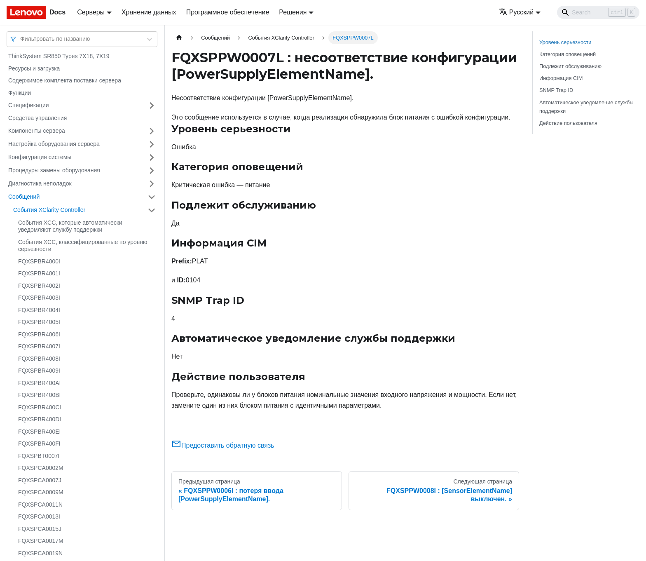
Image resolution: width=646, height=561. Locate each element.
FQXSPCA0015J (39, 529)
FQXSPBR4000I (39, 261)
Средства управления (37, 118)
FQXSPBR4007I (39, 346)
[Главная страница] (179, 37)
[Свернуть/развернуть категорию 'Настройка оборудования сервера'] (152, 144)
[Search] (598, 12)
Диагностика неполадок (40, 183)
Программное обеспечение (227, 12)
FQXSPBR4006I (39, 334)
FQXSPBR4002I (39, 285)
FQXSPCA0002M (40, 468)
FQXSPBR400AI (39, 383)
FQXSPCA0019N (40, 553)
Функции (19, 92)
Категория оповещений (567, 54)
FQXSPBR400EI (39, 431)
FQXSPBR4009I (39, 370)
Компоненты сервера (36, 130)
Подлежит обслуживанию (570, 66)
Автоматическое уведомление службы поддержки (586, 106)
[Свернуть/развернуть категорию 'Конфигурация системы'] (152, 157)
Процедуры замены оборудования (54, 170)
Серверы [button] (91, 12)
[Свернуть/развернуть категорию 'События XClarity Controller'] (152, 210)
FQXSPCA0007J (39, 480)
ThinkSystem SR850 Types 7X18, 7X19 (59, 56)
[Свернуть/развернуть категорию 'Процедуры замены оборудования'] (152, 170)
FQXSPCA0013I (39, 516)
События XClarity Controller (49, 210)
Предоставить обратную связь (222, 445)
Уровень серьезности (565, 42)
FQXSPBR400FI (39, 443)
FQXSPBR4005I (39, 322)
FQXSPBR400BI (39, 395)
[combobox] (21, 39)
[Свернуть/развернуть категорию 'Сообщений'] (152, 197)
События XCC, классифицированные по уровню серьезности (82, 246)
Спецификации (28, 105)
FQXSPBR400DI (39, 419)
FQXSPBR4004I (39, 310)
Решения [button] (293, 12)
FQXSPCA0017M (40, 541)
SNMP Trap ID (556, 90)
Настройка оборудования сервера (54, 144)
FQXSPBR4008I (39, 358)
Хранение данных (149, 12)
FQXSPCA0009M (40, 492)
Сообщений (24, 196)
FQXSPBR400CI (39, 407)
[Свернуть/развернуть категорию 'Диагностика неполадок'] (152, 183)
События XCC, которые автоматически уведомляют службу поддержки (70, 226)
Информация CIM (561, 78)
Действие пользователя (568, 123)
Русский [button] (516, 12)
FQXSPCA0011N (40, 504)
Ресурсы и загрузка (34, 68)
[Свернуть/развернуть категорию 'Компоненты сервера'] (152, 131)
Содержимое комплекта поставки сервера (64, 80)
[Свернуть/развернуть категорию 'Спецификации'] (152, 105)
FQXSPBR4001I (39, 273)
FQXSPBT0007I (38, 456)
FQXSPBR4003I (39, 297)
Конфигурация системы (39, 157)
